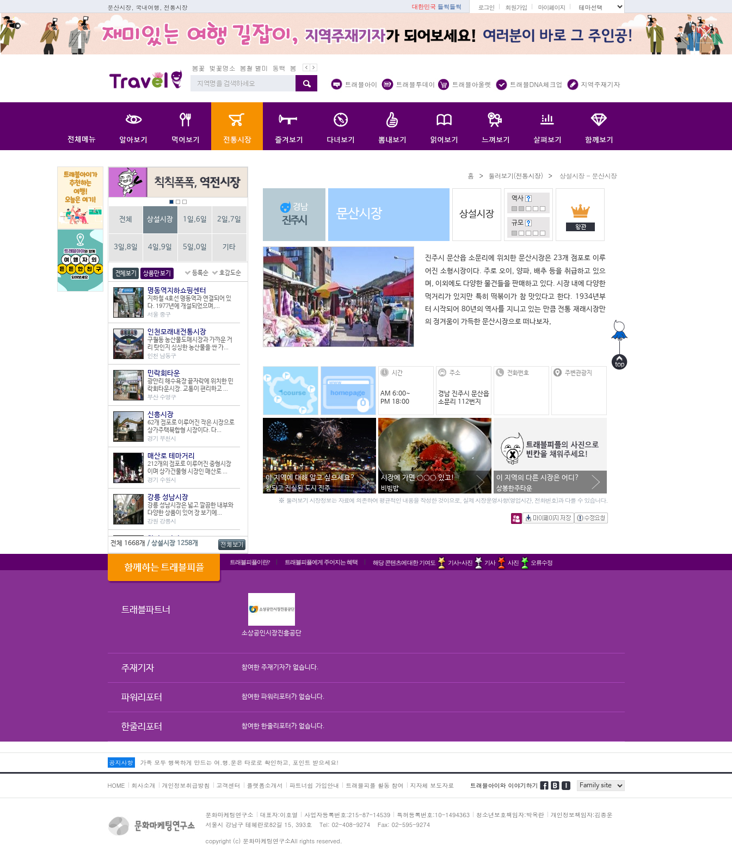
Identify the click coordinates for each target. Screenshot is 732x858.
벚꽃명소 (223, 67)
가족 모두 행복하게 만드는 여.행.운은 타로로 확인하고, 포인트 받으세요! (239, 762)
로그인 (486, 7)
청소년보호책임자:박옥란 (510, 815)
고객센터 (229, 785)
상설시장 (160, 219)
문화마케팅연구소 (230, 815)
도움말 (528, 198)
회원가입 (516, 7)
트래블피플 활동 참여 (374, 785)
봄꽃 (198, 67)
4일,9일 (160, 247)
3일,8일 (126, 247)
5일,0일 (195, 247)
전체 (125, 219)
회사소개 (144, 785)
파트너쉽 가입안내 (315, 785)
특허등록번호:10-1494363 (433, 815)
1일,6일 (195, 219)
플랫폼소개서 (265, 785)
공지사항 (121, 762)
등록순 (200, 273)
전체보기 (126, 273)
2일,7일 (229, 219)
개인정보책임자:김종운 (582, 815)
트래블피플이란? (250, 562)
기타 (229, 247)
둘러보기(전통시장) (515, 175)
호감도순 (230, 273)
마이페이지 (551, 7)
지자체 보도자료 (432, 785)
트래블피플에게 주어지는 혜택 (321, 562)
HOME (116, 785)
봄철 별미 (254, 67)
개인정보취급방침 (186, 785)
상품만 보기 (156, 273)
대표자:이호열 (279, 815)
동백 (279, 67)
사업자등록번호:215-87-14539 (347, 815)
